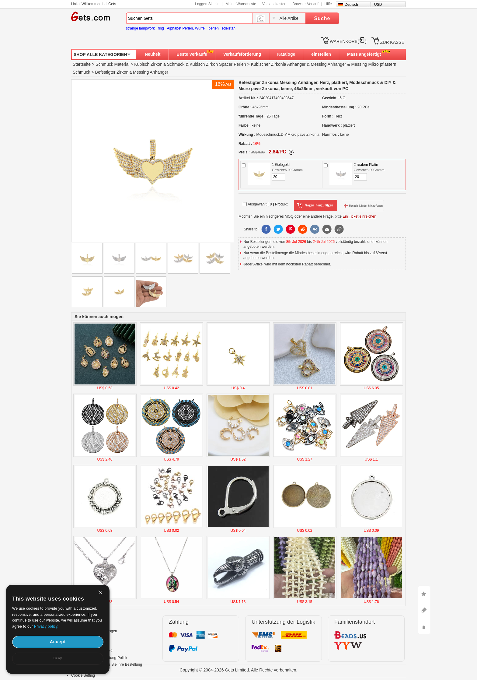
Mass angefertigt (364, 54)
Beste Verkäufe (191, 54)
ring (161, 28)
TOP (424, 626)
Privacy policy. (46, 626)
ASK (424, 610)
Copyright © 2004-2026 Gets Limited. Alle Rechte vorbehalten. (239, 670)
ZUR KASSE (392, 42)
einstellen (321, 54)
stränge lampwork (140, 28)
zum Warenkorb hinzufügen (315, 205)
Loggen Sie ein (207, 4)
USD (378, 4)
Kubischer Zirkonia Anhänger (278, 64)
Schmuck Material (112, 64)
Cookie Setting (83, 675)
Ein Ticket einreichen (359, 216)
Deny (58, 658)
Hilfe (328, 4)
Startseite (82, 64)
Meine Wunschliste (240, 4)
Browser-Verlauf (305, 4)
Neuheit (152, 54)
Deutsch (351, 4)
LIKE (424, 594)
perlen (213, 28)
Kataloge (286, 54)
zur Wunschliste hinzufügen (362, 205)
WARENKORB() (348, 41)
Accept (58, 641)
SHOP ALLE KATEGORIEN (100, 54)
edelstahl (229, 28)
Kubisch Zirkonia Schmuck (159, 64)
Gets (90, 16)
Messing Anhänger (328, 64)
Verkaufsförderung (242, 54)
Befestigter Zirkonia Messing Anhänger (131, 72)
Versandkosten (274, 4)
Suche (322, 18)
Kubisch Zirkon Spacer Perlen (218, 64)
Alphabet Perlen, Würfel (186, 28)
